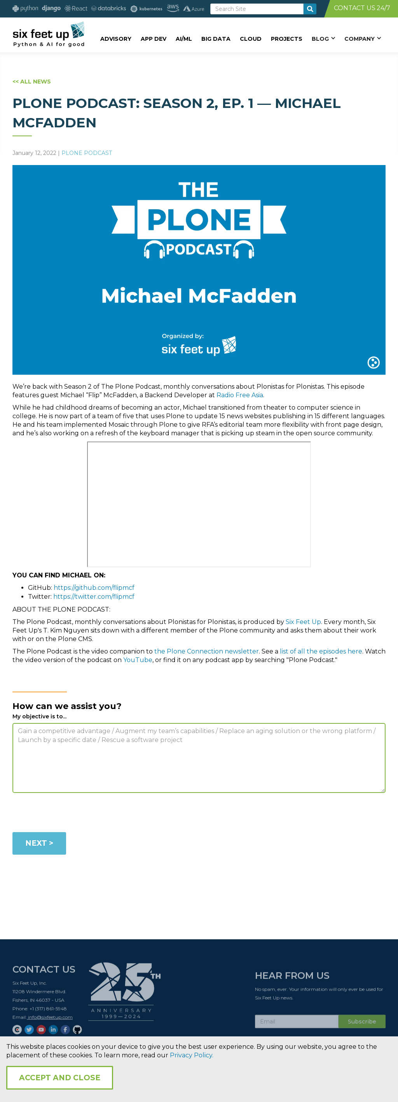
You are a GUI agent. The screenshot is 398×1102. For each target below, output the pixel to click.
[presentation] (71, 814)
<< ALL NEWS (31, 81)
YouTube (137, 660)
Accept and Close (59, 1077)
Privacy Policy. (191, 1055)
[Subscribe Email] (297, 1024)
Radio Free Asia (239, 395)
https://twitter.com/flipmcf (93, 596)
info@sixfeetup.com (50, 1019)
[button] (323, 38)
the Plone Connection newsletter (206, 651)
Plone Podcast (86, 152)
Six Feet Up (303, 622)
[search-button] (310, 8)
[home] (48, 33)
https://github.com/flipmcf (94, 587)
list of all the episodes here (321, 651)
